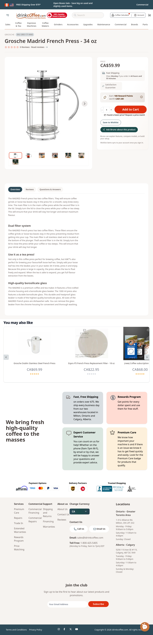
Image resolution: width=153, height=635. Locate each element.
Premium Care (19, 511)
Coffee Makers (45, 24)
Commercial (120, 24)
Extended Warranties (20, 530)
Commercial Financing (34, 511)
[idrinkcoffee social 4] (77, 629)
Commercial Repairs (34, 519)
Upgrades (88, 24)
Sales (7, 24)
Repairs (18, 518)
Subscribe (98, 604)
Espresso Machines (31, 24)
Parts (145, 24)
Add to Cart (130, 109)
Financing (48, 521)
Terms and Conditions (16, 629)
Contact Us (63, 514)
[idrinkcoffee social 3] (71, 629)
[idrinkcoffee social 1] (59, 629)
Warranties (49, 526)
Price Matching (19, 547)
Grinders (58, 24)
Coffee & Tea (18, 24)
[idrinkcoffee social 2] (65, 629)
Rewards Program (19, 539)
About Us (62, 509)
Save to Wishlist (111, 122)
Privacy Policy (35, 629)
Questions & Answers (50, 189)
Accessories (72, 24)
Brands (134, 24)
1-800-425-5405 (89, 542)
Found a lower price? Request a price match (124, 115)
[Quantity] (106, 110)
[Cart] (149, 15)
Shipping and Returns (48, 513)
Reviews (30, 189)
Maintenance (103, 24)
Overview (15, 189)
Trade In (18, 523)
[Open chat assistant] (144, 626)
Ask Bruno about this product (119, 129)
